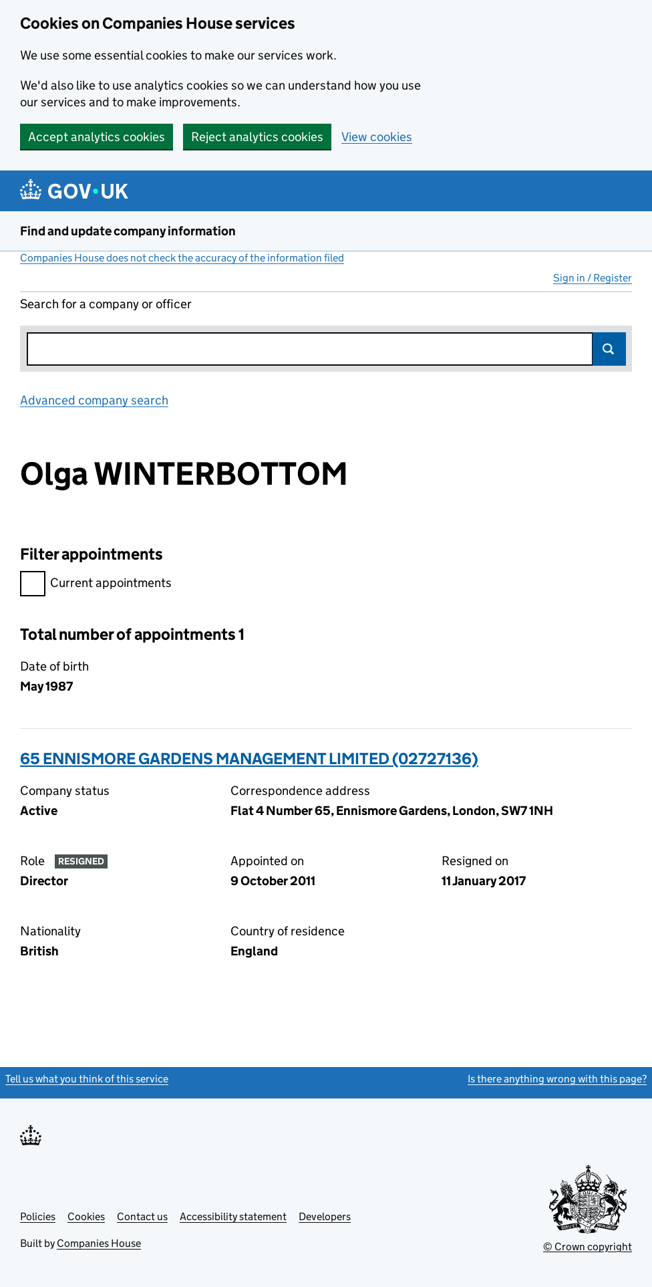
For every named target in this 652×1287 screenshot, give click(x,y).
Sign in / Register (592, 277)
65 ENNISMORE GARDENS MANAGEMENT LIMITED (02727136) (249, 758)
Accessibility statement (233, 1216)
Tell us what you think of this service (86, 1078)
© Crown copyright (587, 1246)
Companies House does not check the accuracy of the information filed (182, 257)
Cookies (86, 1216)
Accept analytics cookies (96, 136)
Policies (37, 1216)
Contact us (142, 1216)
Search (609, 349)
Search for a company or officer (106, 304)
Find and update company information (128, 231)
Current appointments (96, 584)
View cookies (376, 136)
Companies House (99, 1243)
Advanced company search (94, 400)
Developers (325, 1216)
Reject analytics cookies (257, 136)
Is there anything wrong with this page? (557, 1078)
